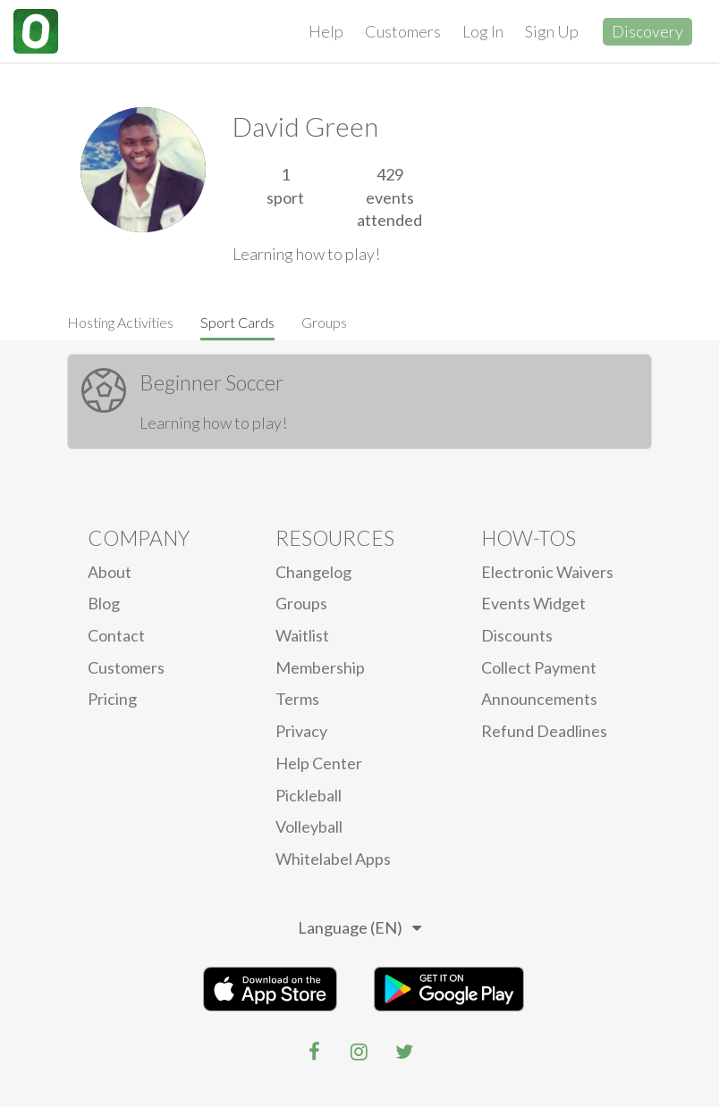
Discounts (517, 635)
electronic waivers (547, 572)
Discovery (647, 31)
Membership (320, 667)
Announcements (539, 699)
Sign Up (552, 31)
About (109, 572)
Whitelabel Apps (333, 858)
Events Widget (533, 603)
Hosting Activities (120, 322)
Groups (324, 322)
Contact (116, 635)
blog (104, 603)
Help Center (318, 763)
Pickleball (308, 795)
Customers (403, 31)
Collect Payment (538, 667)
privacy (301, 731)
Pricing (112, 699)
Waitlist (302, 635)
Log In (482, 31)
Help (326, 31)
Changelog (313, 572)
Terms (297, 699)
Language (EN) (359, 927)
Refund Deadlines (544, 731)
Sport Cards (237, 322)
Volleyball (309, 826)
